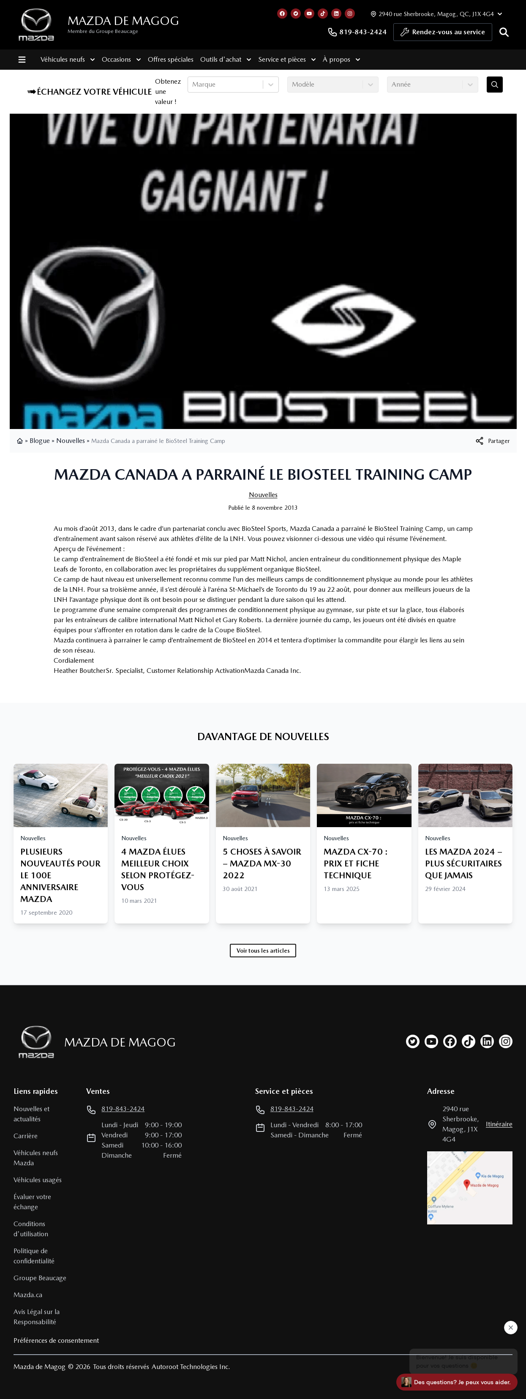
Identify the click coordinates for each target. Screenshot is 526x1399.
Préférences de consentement (56, 1340)
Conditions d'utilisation (31, 1229)
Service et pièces (287, 59)
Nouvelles (70, 441)
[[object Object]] (492, 441)
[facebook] (450, 1041)
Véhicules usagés (38, 1180)
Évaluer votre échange (32, 1202)
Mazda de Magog (123, 21)
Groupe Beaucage (40, 1278)
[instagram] (505, 1041)
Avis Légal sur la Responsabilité (37, 1317)
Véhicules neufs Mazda (36, 1158)
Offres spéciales (171, 59)
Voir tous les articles (263, 950)
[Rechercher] (504, 32)
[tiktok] (468, 1041)
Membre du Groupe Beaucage (103, 31)
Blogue (40, 441)
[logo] (36, 24)
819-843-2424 (357, 32)
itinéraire (499, 1124)
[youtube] (431, 1041)
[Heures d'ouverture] (435, 13)
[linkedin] (487, 1041)
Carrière (26, 1136)
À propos (341, 59)
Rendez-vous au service (443, 34)
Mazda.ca (28, 1295)
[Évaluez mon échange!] (495, 85)
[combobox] (193, 84)
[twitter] (413, 1041)
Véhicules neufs (68, 59)
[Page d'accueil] (34, 1042)
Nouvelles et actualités (31, 1114)
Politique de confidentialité (34, 1256)
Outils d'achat (225, 59)
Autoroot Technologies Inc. (191, 1367)
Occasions (121, 59)
